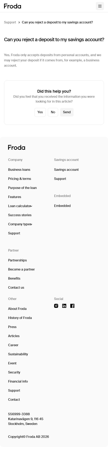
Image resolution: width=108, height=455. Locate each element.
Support (10, 22)
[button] (20, 206)
